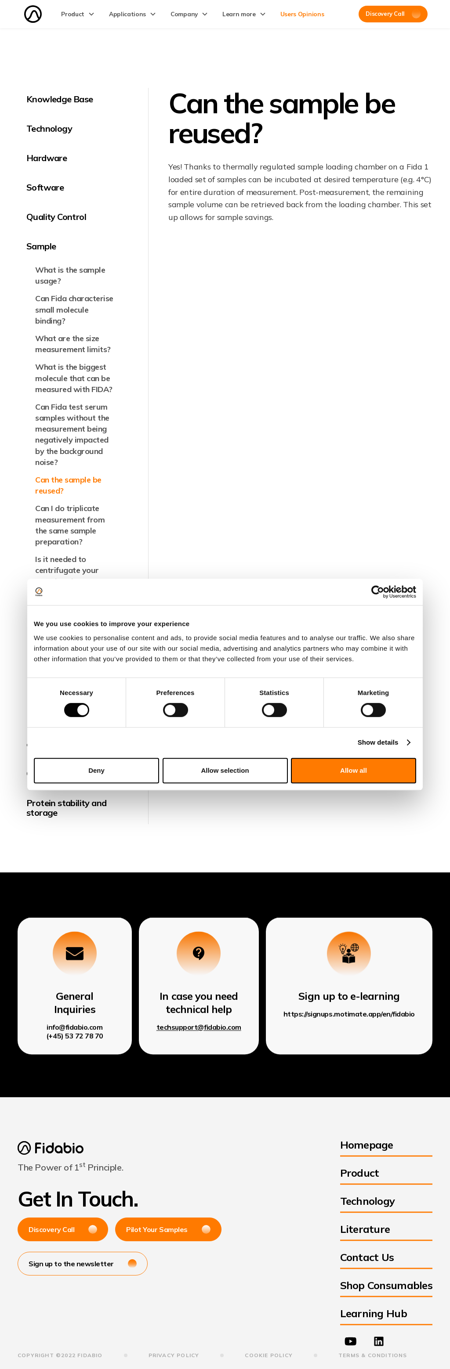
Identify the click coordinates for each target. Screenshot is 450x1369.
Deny (96, 770)
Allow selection (225, 770)
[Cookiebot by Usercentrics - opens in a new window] (377, 591)
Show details (378, 742)
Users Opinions (302, 14)
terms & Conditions (372, 1355)
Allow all (353, 770)
